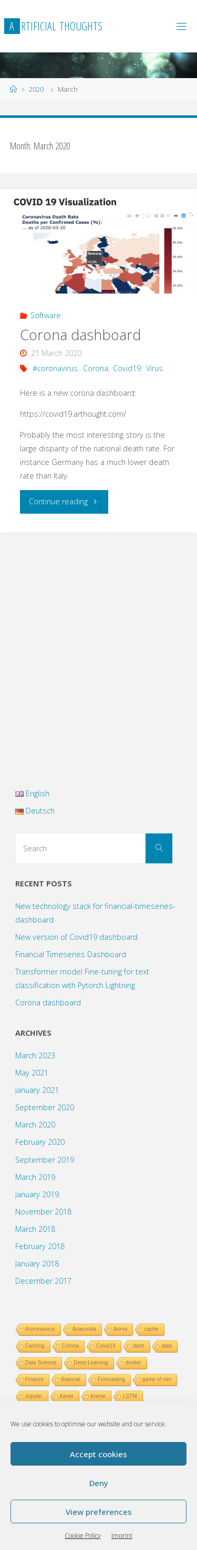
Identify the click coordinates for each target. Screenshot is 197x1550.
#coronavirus (55, 368)
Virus (154, 368)
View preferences (99, 1511)
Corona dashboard (80, 334)
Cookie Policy (83, 1535)
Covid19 (127, 368)
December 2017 (43, 1281)
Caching (35, 1346)
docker (133, 1362)
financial (70, 1379)
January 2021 (37, 1090)
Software (45, 315)
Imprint (121, 1535)
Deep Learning (91, 1362)
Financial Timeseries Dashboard (70, 954)
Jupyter (34, 1396)
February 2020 (40, 1142)
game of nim (156, 1379)
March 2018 (35, 1229)
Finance (34, 1379)
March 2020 (35, 1125)
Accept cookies (98, 1454)
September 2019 (44, 1160)
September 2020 (44, 1107)
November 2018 (43, 1212)
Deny (98, 1483)
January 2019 (37, 1194)
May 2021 (31, 1073)
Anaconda (84, 1329)
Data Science (40, 1362)
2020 (36, 89)
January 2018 (37, 1264)
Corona (95, 368)
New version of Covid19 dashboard (76, 937)
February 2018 (40, 1246)
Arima (120, 1329)
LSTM (130, 1396)
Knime (98, 1396)
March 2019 (35, 1177)
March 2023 (35, 1055)
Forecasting (111, 1379)
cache (151, 1329)
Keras (67, 1396)
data (167, 1346)
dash (138, 1346)
